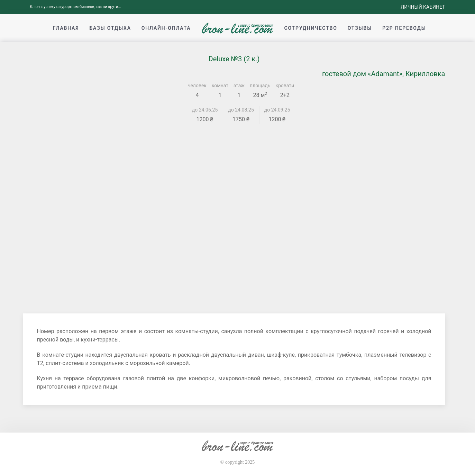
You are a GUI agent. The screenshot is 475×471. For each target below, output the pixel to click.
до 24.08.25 (241, 110)
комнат (220, 85)
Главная (66, 28)
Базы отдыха (110, 28)
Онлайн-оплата (166, 28)
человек (197, 85)
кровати (284, 85)
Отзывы (360, 28)
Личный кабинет (423, 7)
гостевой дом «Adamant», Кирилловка (383, 74)
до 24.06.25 (205, 110)
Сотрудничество (310, 28)
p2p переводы (404, 28)
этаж (239, 85)
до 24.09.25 (277, 110)
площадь (260, 85)
